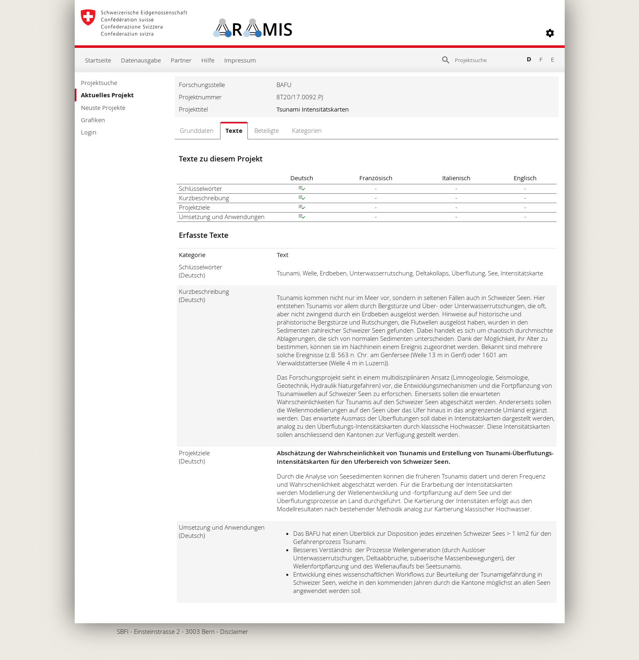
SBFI (123, 631)
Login (88, 132)
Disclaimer (234, 631)
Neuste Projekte (103, 107)
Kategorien (307, 130)
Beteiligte (266, 130)
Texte (234, 130)
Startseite (98, 60)
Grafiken (93, 120)
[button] (550, 33)
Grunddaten (197, 130)
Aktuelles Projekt (107, 95)
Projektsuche (99, 82)
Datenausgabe (141, 60)
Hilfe (207, 60)
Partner (181, 60)
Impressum (240, 60)
